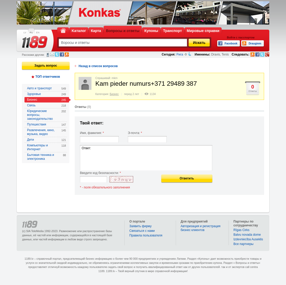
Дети (46, 140)
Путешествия (46, 124)
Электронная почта (52, 54)
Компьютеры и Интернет (46, 147)
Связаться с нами (142, 231)
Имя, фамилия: (92, 133)
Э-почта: (135, 133)
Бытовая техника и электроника (46, 157)
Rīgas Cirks (241, 230)
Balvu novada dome (247, 234)
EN (37, 32)
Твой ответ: (92, 123)
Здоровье (46, 94)
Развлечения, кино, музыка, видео (46, 132)
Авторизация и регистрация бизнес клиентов (201, 228)
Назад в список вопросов (98, 66)
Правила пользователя (145, 235)
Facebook (62, 54)
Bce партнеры (243, 244)
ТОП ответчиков (47, 76)
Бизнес (46, 100)
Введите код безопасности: (100, 173)
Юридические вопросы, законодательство (46, 115)
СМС (47, 55)
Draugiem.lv (67, 54)
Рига (179, 54)
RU (31, 32)
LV (24, 32)
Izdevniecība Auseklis (248, 239)
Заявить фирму (140, 226)
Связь (46, 105)
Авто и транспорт (46, 88)
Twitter (57, 54)
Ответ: (146, 158)
